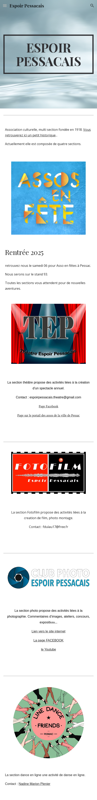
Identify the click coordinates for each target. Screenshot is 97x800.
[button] (5, 5)
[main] (48, 54)
